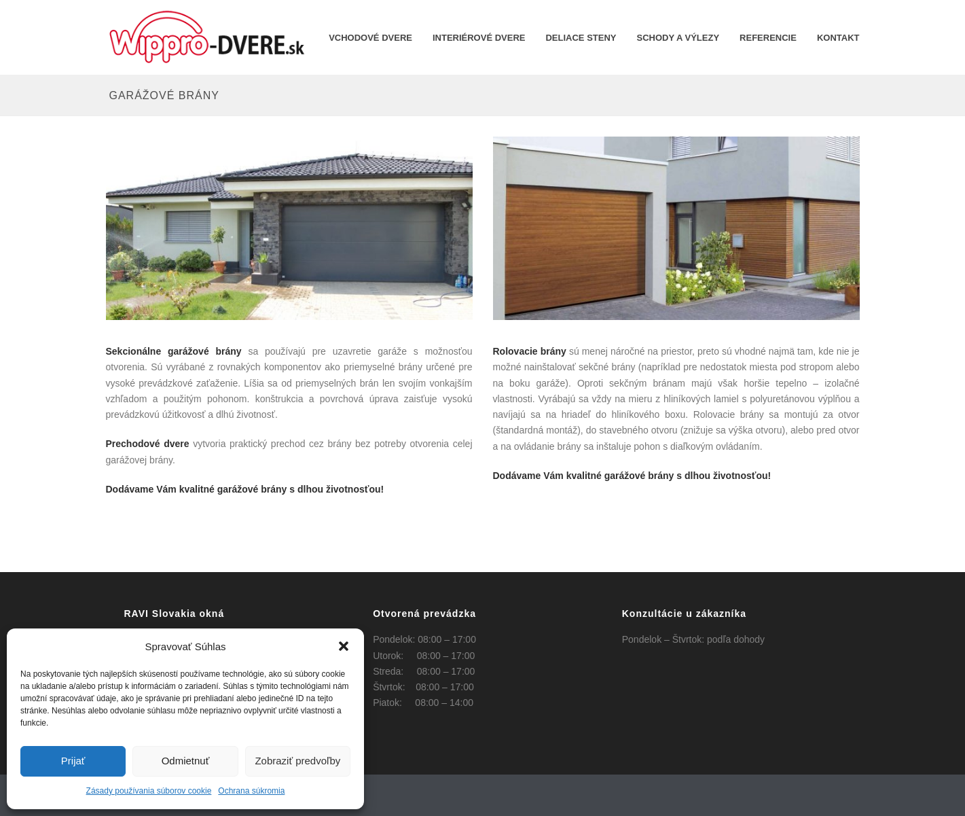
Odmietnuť (186, 760)
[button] (343, 646)
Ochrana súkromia (251, 791)
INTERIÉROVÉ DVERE (479, 38)
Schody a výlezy (678, 38)
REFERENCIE (768, 38)
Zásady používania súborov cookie (149, 791)
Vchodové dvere (370, 38)
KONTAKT (838, 38)
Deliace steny (580, 38)
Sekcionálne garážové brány (174, 351)
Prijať (73, 760)
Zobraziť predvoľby (297, 760)
